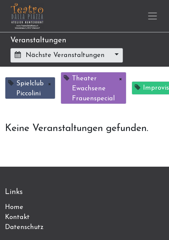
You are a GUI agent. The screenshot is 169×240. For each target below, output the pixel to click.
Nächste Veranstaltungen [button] (61, 55)
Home (14, 207)
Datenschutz (24, 227)
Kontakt (17, 217)
